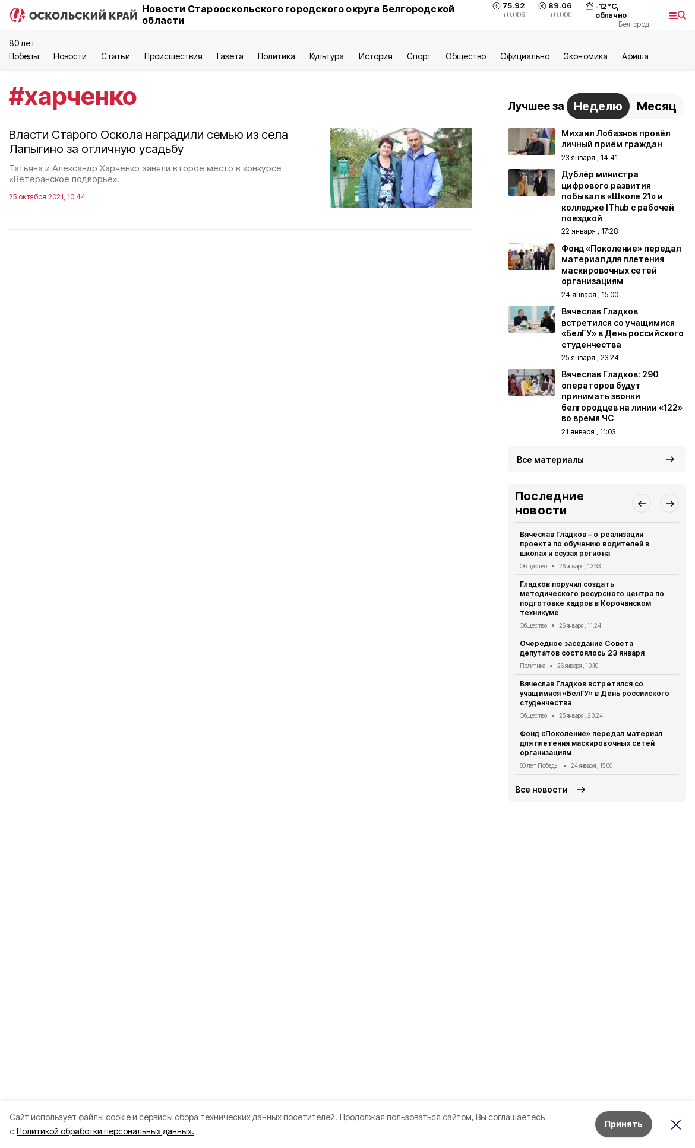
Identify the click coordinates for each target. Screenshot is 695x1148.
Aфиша (635, 56)
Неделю (598, 106)
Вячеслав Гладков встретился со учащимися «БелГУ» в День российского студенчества (594, 693)
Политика (276, 56)
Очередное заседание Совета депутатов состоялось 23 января (582, 648)
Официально (524, 56)
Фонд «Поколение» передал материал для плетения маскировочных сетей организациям (591, 743)
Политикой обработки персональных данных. (105, 1131)
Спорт (419, 56)
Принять (624, 1124)
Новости (70, 56)
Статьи (115, 56)
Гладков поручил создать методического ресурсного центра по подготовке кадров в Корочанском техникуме (592, 598)
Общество (466, 56)
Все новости (541, 789)
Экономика (585, 56)
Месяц (657, 106)
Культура (326, 56)
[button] (641, 503)
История (376, 56)
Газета (230, 56)
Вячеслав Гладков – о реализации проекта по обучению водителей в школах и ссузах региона (584, 544)
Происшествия (173, 56)
